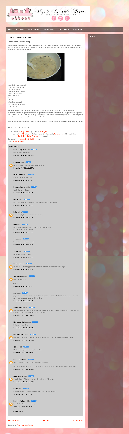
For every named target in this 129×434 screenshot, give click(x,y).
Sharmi (16, 251)
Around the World (63, 29)
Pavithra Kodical (19, 401)
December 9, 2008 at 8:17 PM (23, 269)
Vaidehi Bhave (18, 276)
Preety (15, 388)
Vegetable (21, 141)
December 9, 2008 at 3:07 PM (23, 193)
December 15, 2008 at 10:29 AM (24, 382)
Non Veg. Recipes (33, 29)
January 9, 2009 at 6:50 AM (22, 394)
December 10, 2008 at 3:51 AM (23, 340)
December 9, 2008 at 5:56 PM (23, 232)
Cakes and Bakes (48, 29)
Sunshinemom (59, 134)
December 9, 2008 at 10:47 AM (23, 155)
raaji (15, 293)
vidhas (15, 347)
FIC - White (22, 134)
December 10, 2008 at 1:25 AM (23, 315)
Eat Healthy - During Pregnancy (28, 136)
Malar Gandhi (18, 174)
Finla (15, 224)
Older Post (78, 420)
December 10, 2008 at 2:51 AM (23, 328)
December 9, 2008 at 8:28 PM (23, 286)
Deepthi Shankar (19, 187)
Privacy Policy (77, 29)
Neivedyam (43, 132)
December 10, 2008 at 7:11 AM (23, 353)
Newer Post (13, 420)
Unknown (16, 162)
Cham (15, 239)
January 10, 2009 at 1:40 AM (23, 407)
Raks (15, 212)
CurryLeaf (17, 264)
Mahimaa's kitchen (20, 322)
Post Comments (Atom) (25, 425)
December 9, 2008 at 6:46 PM (23, 257)
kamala (16, 199)
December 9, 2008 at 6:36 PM (23, 245)
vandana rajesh (18, 334)
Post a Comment (17, 411)
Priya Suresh (18, 359)
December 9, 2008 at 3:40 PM (23, 218)
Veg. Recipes (20, 29)
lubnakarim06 (18, 376)
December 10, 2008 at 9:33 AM (23, 369)
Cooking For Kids (24, 132)
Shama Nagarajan (19, 150)
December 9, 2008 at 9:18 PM (23, 301)
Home (10, 29)
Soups (15, 141)
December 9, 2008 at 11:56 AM (23, 168)
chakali (15, 283)
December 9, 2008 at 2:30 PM (23, 180)
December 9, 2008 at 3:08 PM (23, 205)
